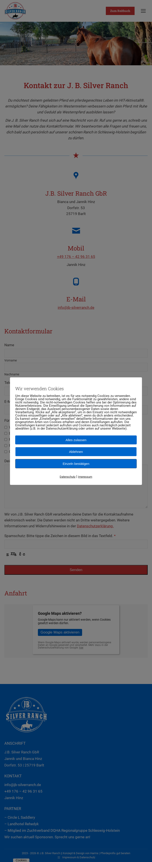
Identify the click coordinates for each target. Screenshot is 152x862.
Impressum (85, 476)
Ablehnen (76, 451)
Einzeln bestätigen (76, 463)
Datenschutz (67, 476)
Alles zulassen (76, 440)
